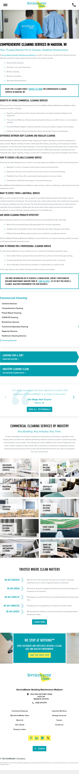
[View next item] (73, 397)
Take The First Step (39, 655)
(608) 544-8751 (44, 281)
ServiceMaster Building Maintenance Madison (19, 55)
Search (39, 748)
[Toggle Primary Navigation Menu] (5, 5)
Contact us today (35, 89)
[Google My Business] (42, 738)
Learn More (39, 622)
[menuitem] (40, 303)
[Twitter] (48, 738)
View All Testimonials (40, 409)
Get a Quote (19, 725)
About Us (19, 720)
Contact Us (59, 725)
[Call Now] (74, 5)
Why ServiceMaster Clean (19, 716)
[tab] (78, 326)
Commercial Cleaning (20, 711)
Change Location (19, 729)
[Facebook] (31, 738)
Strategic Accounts (59, 716)
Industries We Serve (59, 711)
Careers (59, 720)
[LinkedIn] (36, 738)
